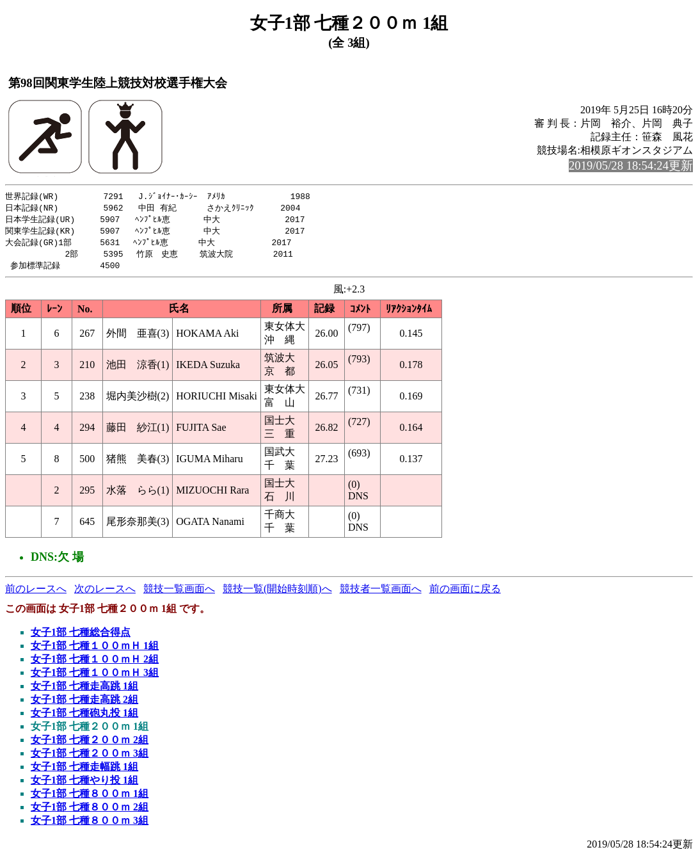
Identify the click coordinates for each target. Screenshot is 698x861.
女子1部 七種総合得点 (81, 636)
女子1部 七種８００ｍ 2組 (89, 811)
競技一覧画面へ (179, 593)
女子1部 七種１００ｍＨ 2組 (95, 663)
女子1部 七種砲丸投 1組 (84, 717)
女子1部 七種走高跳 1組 (84, 690)
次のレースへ (105, 593)
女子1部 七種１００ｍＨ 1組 (95, 650)
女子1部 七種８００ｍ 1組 (89, 798)
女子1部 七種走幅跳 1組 (84, 771)
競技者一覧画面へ (381, 593)
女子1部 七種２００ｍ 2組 (89, 744)
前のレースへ (36, 593)
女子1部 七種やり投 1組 (84, 784)
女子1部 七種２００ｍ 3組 (89, 757)
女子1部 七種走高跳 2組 (84, 703)
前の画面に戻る (465, 593)
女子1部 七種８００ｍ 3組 (89, 824)
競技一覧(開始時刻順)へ (277, 593)
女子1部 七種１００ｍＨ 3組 (95, 677)
